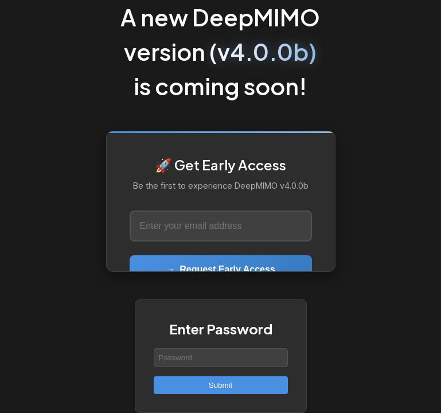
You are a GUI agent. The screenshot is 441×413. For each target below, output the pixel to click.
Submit (220, 385)
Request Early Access (220, 269)
